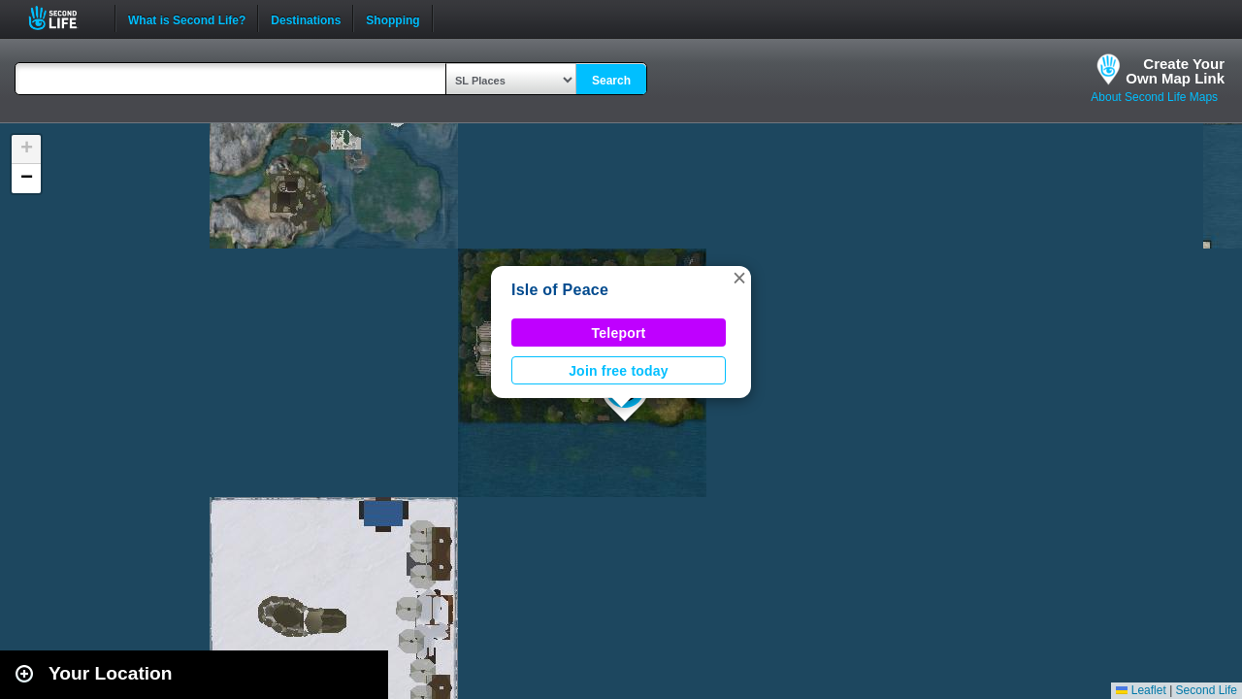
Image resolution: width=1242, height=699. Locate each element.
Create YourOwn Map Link (1175, 70)
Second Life (63, 18)
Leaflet (1140, 690)
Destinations (306, 18)
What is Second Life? (186, 18)
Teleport (619, 333)
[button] (739, 277)
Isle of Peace (559, 290)
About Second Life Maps (1154, 97)
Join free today (619, 371)
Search (611, 80)
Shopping (392, 18)
